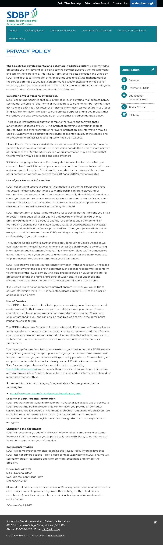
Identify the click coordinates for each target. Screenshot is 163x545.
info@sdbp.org (51, 529)
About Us (14, 30)
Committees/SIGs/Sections (97, 30)
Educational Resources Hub (138, 97)
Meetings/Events (34, 30)
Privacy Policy (56, 535)
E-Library (134, 114)
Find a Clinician (137, 107)
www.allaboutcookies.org (21, 369)
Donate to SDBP (139, 87)
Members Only (17, 38)
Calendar (134, 80)
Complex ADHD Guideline (132, 30)
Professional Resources (63, 30)
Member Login (143, 3)
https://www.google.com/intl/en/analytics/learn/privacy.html (45, 393)
